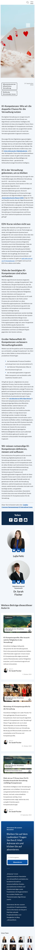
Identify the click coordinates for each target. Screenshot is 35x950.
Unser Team (5, 933)
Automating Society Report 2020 (13, 198)
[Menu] (31, 2)
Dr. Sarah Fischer (15, 671)
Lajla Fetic (18, 556)
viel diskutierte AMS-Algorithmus (20, 398)
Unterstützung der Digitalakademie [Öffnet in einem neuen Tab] (15, 151)
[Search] (27, 2)
